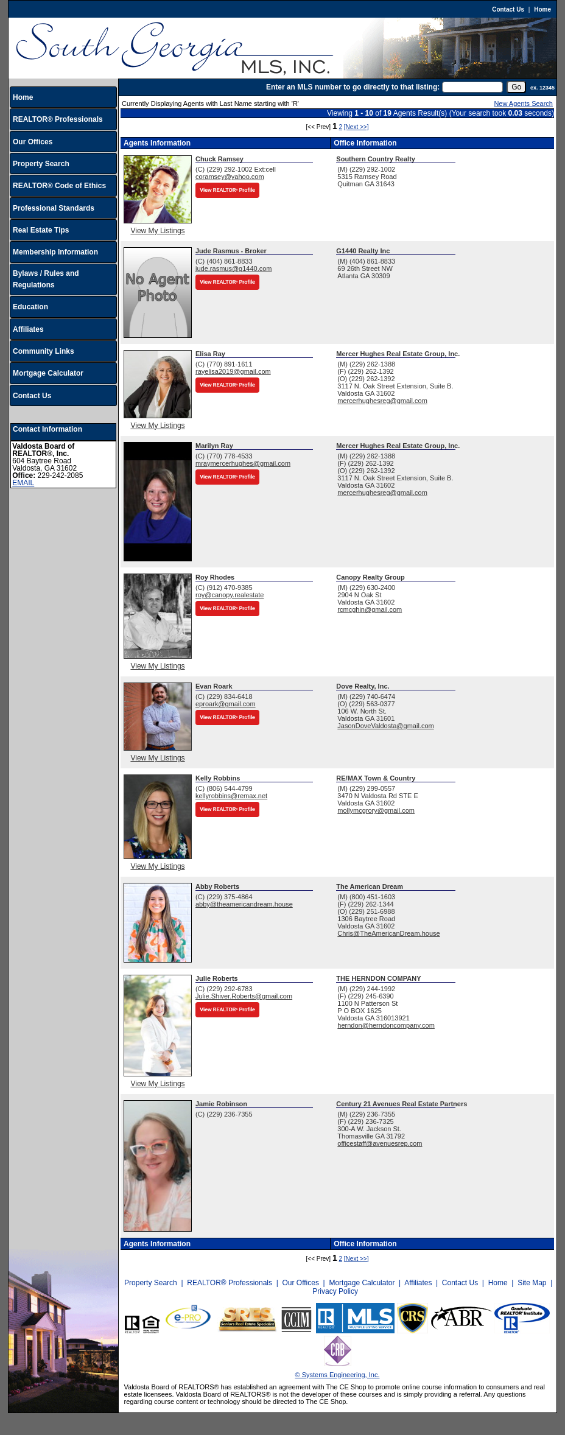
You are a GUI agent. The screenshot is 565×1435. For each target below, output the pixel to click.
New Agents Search (523, 103)
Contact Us (508, 9)
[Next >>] (356, 127)
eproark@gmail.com (225, 703)
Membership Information (55, 252)
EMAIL (23, 483)
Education (30, 307)
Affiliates (28, 329)
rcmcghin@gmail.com (369, 609)
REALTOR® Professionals (58, 119)
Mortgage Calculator (48, 373)
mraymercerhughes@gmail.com (242, 463)
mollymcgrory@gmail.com (376, 810)
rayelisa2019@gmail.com (233, 371)
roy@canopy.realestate (229, 594)
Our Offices (32, 142)
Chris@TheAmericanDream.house (388, 933)
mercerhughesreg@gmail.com (382, 400)
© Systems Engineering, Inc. (337, 1374)
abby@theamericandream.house (244, 904)
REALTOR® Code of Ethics (59, 185)
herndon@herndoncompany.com (386, 1025)
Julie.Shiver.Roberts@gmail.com (243, 996)
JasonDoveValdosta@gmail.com (385, 725)
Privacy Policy (335, 1291)
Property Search (41, 164)
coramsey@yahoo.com (229, 176)
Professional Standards (53, 208)
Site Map (532, 1283)
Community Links (43, 351)
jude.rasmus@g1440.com (233, 268)
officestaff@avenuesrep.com (379, 1143)
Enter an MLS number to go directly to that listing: (353, 87)
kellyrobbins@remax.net (231, 795)
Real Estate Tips (41, 230)
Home (542, 9)
